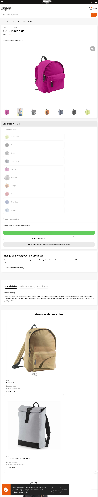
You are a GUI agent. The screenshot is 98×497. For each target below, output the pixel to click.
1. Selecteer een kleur (11, 129)
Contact (3, 446)
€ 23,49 (56, 397)
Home (3, 22)
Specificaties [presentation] (42, 245)
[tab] (11, 245)
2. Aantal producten (11, 178)
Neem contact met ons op (14, 226)
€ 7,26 (10, 335)
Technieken (54, 428)
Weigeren (64, 489)
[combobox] (46, 15)
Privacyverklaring (55, 452)
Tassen (9, 22)
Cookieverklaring (55, 449)
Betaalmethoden (6, 449)
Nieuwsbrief (54, 419)
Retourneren (5, 452)
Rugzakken (17, 22)
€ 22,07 (56, 335)
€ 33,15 (11, 397)
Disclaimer (53, 454)
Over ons (53, 416)
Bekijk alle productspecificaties (14, 40)
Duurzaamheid (54, 425)
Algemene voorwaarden (57, 446)
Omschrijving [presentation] (11, 245)
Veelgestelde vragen (56, 422)
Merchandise (54, 431)
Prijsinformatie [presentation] (27, 245)
